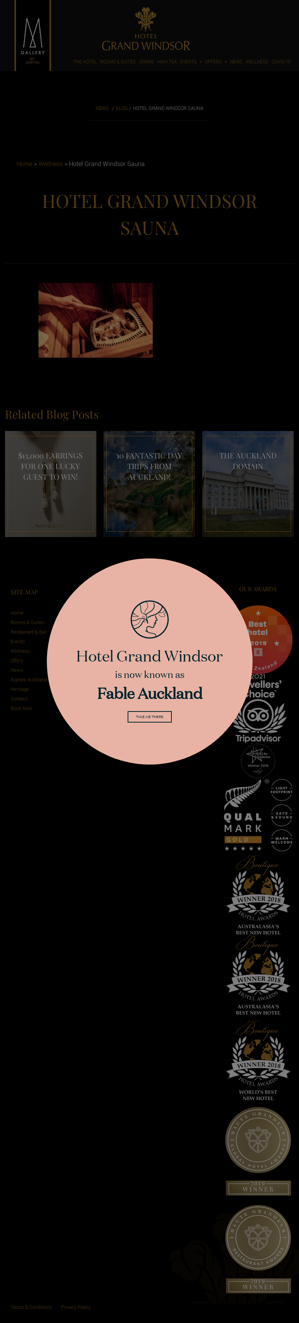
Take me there (150, 718)
